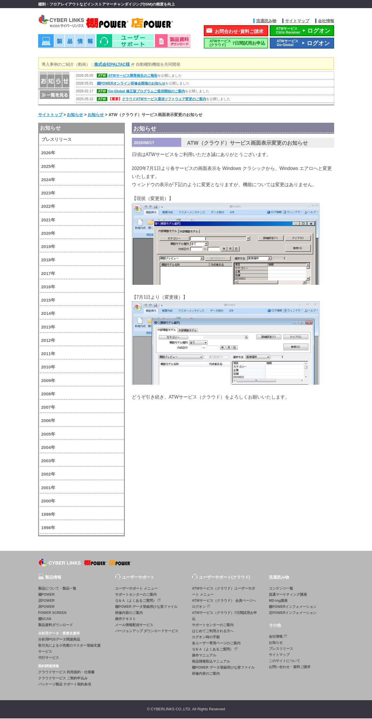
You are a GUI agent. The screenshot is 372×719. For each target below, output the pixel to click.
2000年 (48, 501)
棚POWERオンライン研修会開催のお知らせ (131, 84)
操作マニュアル (204, 656)
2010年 (48, 367)
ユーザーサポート (125, 43)
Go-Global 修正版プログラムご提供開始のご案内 (146, 92)
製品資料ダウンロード (55, 625)
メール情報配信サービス (134, 625)
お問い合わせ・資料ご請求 (289, 668)
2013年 (48, 327)
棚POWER (46, 595)
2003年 (48, 461)
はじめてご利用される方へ (213, 632)
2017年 (48, 274)
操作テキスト (125, 619)
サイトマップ (297, 21)
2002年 (48, 474)
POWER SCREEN (52, 613)
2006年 (48, 421)
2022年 (48, 207)
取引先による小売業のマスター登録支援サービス (69, 649)
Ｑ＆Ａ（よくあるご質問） (138, 601)
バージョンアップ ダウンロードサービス (146, 632)
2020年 (48, 233)
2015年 (48, 300)
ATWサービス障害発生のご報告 (132, 76)
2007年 (48, 408)
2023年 (48, 193)
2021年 (48, 220)
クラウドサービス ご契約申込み (63, 679)
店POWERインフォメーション (293, 613)
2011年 (48, 354)
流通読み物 (266, 21)
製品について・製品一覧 (57, 589)
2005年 (48, 434)
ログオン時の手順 (206, 638)
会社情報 (326, 21)
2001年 (48, 488)
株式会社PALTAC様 (112, 65)
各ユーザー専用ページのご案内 (216, 644)
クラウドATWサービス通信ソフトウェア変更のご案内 (164, 100)
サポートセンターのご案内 (136, 595)
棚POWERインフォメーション (293, 607)
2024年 (48, 180)
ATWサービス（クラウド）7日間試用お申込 (224, 616)
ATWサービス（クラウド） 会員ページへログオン (224, 604)
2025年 (48, 166)
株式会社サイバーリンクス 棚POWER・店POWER (114, 23)
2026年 (48, 153)
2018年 (48, 260)
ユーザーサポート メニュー (136, 589)
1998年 (48, 528)
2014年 (48, 314)
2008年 (48, 394)
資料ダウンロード (172, 43)
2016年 (48, 287)
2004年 (48, 447)
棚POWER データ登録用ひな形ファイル (146, 607)
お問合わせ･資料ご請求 (239, 32)
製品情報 (66, 43)
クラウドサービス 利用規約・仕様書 (66, 673)
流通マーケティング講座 (288, 595)
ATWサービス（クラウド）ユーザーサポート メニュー (223, 592)
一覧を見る (54, 95)
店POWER (46, 601)
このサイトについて (284, 662)
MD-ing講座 (278, 601)
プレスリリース (56, 140)
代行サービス (48, 658)
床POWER (46, 607)
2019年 (48, 247)
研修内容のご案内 (129, 613)
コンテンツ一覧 (281, 589)
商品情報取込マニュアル (211, 662)
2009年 (48, 381)
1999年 (48, 515)
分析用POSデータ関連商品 (59, 640)
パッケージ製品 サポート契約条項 (64, 685)
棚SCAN (44, 619)
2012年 (48, 340)
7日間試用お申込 (236, 43)
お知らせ (50, 128)
